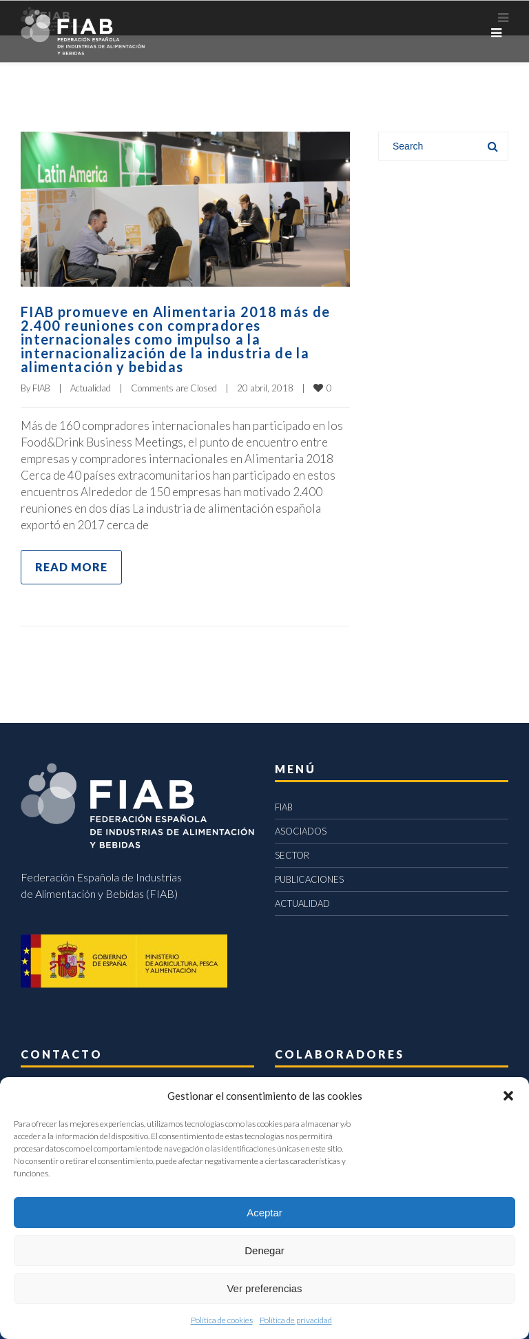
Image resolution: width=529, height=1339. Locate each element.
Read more (71, 566)
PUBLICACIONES (309, 879)
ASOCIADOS (300, 831)
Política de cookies (222, 1320)
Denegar (264, 1250)
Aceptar (264, 1212)
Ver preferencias (264, 1288)
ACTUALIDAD (302, 903)
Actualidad (90, 387)
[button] (508, 1096)
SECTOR (292, 855)
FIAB (41, 387)
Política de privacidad (296, 1320)
